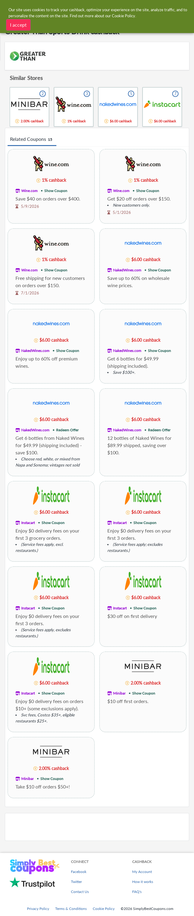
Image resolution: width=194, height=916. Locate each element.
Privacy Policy (38, 908)
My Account (142, 871)
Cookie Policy (104, 908)
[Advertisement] (97, 827)
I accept (18, 25)
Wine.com (29, 190)
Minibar (119, 693)
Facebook (78, 871)
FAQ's (137, 891)
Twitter (76, 881)
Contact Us (80, 891)
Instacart (28, 522)
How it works (142, 881)
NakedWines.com (127, 270)
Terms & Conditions (71, 908)
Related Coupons (32, 139)
